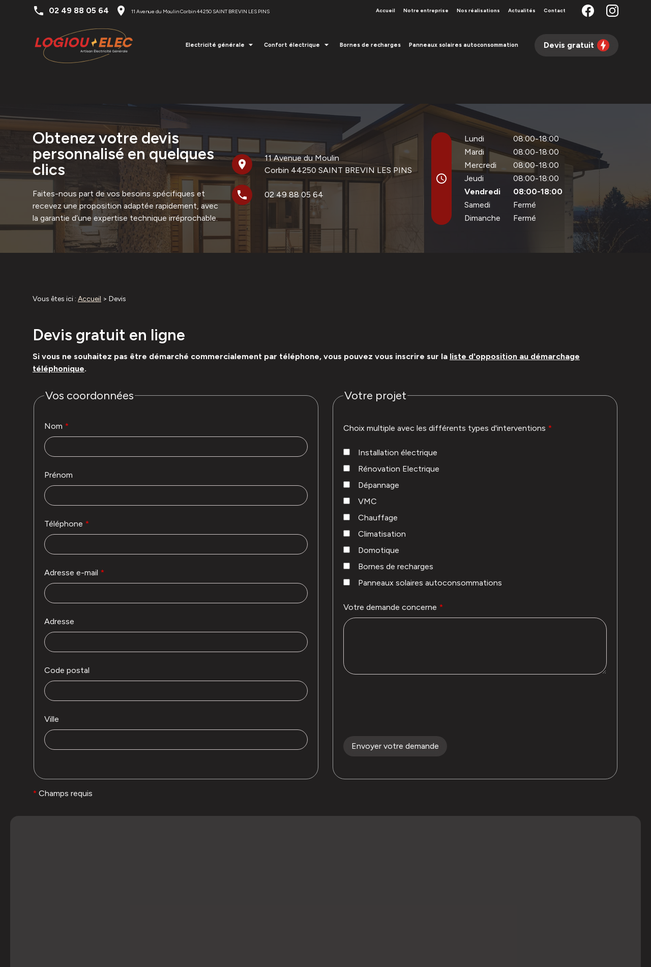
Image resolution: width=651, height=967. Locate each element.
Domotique (371, 516)
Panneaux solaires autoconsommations (422, 548)
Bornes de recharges (370, 45)
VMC (360, 467)
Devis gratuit (576, 45)
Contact (555, 10)
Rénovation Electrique (391, 434)
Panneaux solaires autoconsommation (463, 45)
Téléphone (66, 489)
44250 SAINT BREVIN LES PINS (200, 11)
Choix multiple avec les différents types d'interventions (447, 394)
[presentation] (420, 694)
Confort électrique (292, 45)
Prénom (58, 441)
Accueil (385, 10)
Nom (56, 392)
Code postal (67, 636)
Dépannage (371, 451)
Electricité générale (215, 45)
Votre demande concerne (393, 573)
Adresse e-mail (74, 538)
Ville (51, 685)
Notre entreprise (426, 10)
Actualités (522, 10)
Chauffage (370, 483)
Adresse (59, 587)
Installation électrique (390, 418)
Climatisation (374, 500)
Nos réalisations (478, 10)
